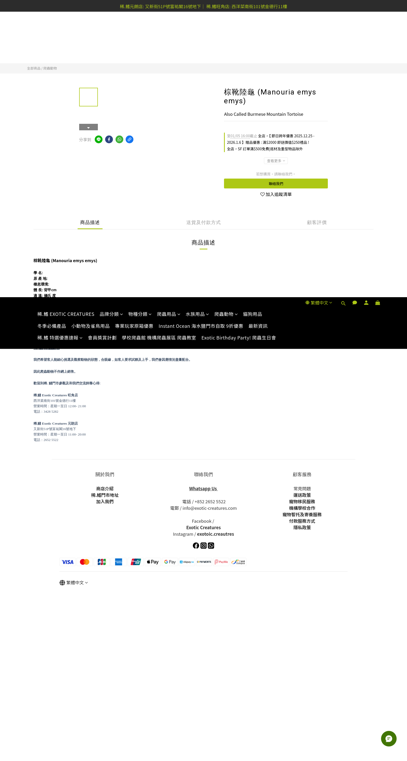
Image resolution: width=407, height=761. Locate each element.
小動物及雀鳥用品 (90, 40)
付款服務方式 (302, 521)
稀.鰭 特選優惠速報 (60, 52)
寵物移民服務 (302, 501)
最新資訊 (258, 40)
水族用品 (197, 28)
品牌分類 (111, 28)
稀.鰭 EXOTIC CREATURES (65, 28)
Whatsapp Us (203, 488)
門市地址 (110, 495)
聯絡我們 (276, 183)
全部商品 (33, 68)
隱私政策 (302, 527)
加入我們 (104, 501)
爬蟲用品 (169, 28)
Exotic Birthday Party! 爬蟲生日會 (238, 52)
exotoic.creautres (215, 534)
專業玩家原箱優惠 (134, 40)
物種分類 (140, 28)
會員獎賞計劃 (102, 52)
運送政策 (302, 495)
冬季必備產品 (51, 40)
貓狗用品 (252, 28)
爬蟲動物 (226, 28)
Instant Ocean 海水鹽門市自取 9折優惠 (201, 40)
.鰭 (98, 495)
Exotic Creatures (203, 527)
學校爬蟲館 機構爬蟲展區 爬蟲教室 (159, 52)
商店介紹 (104, 488)
